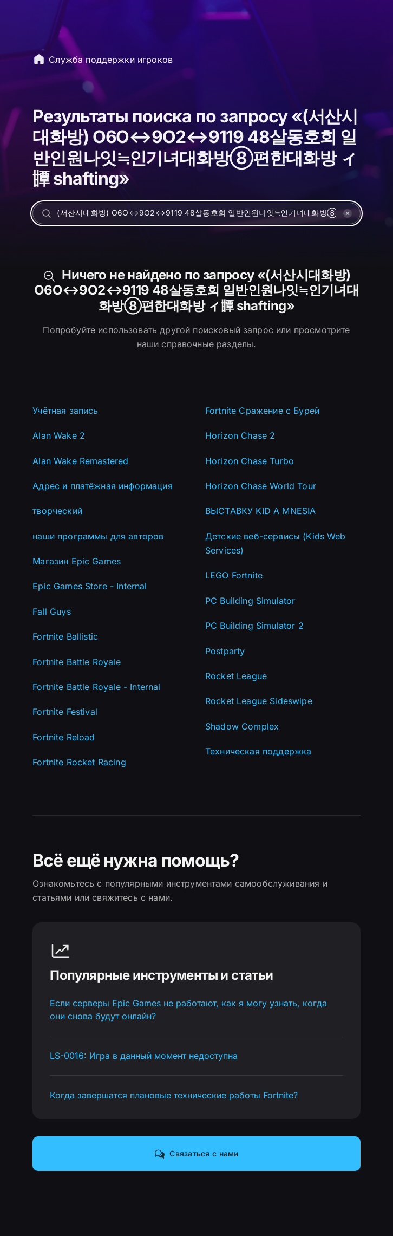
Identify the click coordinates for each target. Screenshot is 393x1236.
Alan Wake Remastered (80, 461)
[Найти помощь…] (196, 213)
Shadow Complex (242, 726)
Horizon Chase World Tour (260, 485)
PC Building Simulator (250, 600)
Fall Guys (51, 611)
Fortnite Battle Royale (76, 661)
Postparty (225, 651)
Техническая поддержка (258, 751)
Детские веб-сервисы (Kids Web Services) (275, 543)
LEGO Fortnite (234, 575)
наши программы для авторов (97, 536)
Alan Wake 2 (58, 435)
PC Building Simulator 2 (254, 625)
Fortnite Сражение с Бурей (262, 410)
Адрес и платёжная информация (102, 485)
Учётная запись (65, 410)
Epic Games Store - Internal (89, 586)
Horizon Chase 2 (240, 435)
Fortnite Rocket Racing (79, 762)
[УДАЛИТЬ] (347, 213)
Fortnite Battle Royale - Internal (96, 686)
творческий (57, 510)
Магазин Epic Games (76, 561)
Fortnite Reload (63, 737)
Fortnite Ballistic (65, 636)
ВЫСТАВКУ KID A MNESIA (260, 510)
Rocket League (236, 676)
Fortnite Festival (64, 711)
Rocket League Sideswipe (258, 700)
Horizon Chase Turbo (249, 461)
